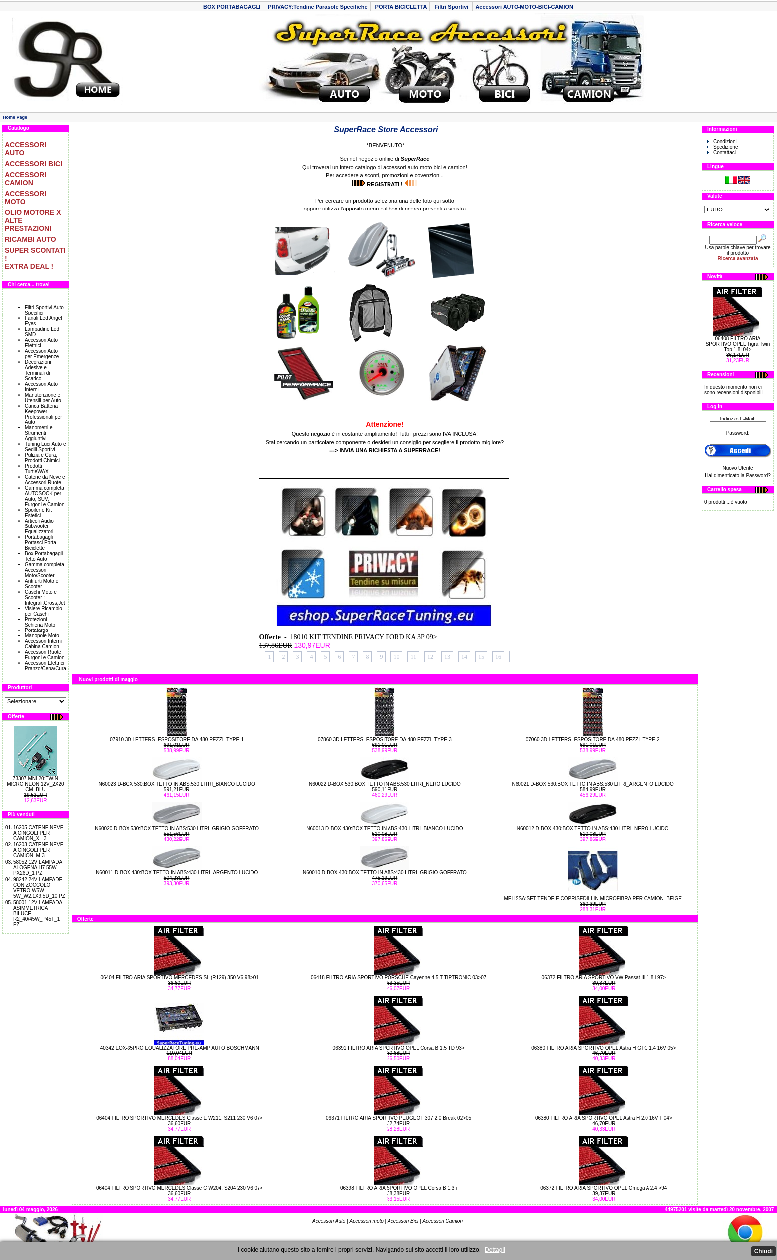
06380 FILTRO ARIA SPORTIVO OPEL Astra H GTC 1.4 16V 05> (603, 1047)
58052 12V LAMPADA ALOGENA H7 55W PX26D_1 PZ (37, 867)
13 (447, 656)
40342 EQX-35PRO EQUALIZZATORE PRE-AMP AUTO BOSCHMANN (179, 1047)
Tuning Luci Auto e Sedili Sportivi (45, 446)
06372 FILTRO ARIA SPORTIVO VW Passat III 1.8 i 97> (604, 977)
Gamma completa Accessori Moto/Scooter (44, 570)
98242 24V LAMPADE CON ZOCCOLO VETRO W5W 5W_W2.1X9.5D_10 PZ (39, 888)
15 (481, 656)
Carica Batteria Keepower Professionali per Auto (43, 414)
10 (396, 656)
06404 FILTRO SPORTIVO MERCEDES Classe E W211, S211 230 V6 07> (179, 1118)
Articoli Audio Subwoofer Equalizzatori (39, 526)
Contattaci (721, 152)
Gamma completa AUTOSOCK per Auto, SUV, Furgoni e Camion (44, 496)
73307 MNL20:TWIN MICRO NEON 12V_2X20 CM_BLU (35, 784)
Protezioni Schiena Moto (40, 622)
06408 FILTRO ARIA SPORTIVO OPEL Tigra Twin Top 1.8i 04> (738, 344)
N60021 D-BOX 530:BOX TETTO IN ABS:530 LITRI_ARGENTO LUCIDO (593, 784)
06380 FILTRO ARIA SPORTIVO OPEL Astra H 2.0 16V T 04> (603, 1118)
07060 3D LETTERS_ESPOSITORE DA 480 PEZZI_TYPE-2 (593, 739)
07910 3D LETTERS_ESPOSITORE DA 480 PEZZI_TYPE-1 (177, 739)
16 (498, 656)
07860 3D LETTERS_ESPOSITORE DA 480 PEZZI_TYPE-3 (385, 739)
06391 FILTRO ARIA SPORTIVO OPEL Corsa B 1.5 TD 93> (399, 1047)
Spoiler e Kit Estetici (38, 512)
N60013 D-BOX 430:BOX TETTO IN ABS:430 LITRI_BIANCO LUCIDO (384, 828)
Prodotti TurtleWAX (37, 468)
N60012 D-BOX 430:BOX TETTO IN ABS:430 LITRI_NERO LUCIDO (593, 828)
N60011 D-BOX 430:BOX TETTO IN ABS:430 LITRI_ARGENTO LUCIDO (177, 872)
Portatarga (36, 630)
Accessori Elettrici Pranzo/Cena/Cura (45, 665)
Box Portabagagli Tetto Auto (44, 556)
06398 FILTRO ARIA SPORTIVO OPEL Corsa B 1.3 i (398, 1188)
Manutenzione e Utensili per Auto (43, 397)
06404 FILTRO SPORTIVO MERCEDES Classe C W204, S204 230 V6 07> (179, 1188)
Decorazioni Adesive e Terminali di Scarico (38, 370)
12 (430, 656)
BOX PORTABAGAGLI (231, 7)
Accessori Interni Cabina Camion (43, 643)
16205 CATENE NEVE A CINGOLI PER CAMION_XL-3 (38, 833)
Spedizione (722, 147)
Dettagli (495, 1249)
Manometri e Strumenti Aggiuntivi (39, 433)
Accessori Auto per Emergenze (42, 353)
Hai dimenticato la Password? (738, 475)
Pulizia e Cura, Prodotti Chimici (42, 457)
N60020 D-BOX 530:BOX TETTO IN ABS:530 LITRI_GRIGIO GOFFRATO (177, 828)
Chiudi (763, 1251)
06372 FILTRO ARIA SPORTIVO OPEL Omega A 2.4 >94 (603, 1188)
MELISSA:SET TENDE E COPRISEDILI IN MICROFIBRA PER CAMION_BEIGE (593, 898)
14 (464, 656)
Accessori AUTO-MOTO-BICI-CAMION (524, 7)
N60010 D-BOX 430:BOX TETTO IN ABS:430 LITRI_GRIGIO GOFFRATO (385, 872)
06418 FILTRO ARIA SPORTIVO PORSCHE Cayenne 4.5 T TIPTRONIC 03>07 (398, 977)
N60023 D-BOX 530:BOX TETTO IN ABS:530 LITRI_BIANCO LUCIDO (177, 784)
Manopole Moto (42, 635)
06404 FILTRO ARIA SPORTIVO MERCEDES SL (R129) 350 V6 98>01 (179, 977)
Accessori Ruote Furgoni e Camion (44, 654)
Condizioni (722, 141)
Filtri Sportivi (452, 7)
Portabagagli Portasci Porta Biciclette (40, 542)
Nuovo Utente (737, 468)
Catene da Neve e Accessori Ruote (45, 479)
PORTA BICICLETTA (401, 7)
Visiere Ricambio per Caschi (43, 611)
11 (413, 656)
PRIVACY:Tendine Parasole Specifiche (317, 7)
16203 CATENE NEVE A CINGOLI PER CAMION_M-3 (38, 850)
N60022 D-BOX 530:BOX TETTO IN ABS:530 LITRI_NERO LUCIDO (385, 784)
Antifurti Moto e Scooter (41, 583)
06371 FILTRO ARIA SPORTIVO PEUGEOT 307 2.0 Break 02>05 (398, 1118)
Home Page (15, 117)
